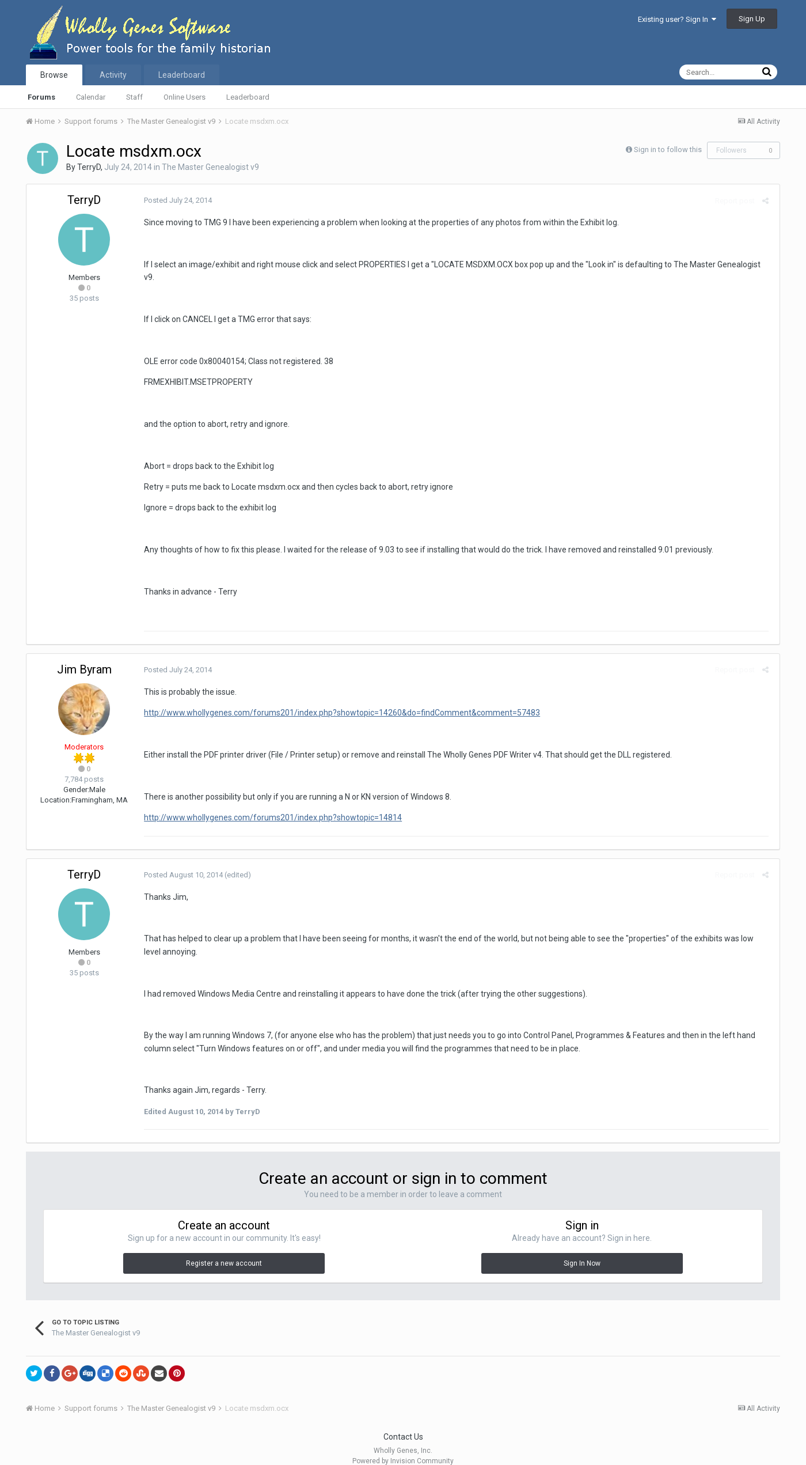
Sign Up (752, 18)
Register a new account (224, 1250)
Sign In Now (582, 1250)
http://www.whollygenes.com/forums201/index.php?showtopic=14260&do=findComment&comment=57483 (340, 700)
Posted (176, 200)
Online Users (185, 97)
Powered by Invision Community (403, 1448)
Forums (41, 97)
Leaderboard (247, 97)
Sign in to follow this (668, 149)
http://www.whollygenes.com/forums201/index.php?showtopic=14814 (271, 804)
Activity (113, 75)
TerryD (89, 167)
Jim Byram (84, 656)
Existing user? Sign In (677, 19)
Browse (54, 75)
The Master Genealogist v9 (210, 167)
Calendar (90, 97)
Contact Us (403, 1424)
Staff (134, 97)
